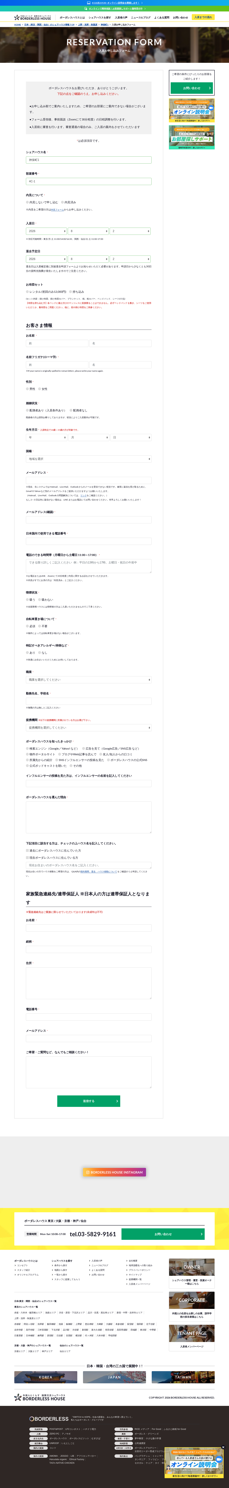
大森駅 (109, 1324)
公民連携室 (140, 1443)
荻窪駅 (130, 1324)
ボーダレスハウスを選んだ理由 (47, 797)
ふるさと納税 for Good (175, 1429)
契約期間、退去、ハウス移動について (99, 871)
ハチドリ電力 (89, 1429)
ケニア (149, 1463)
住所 (29, 963)
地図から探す (60, 1270)
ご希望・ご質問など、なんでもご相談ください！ (57, 1052)
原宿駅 (50, 1335)
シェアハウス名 (37, 152)
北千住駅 (150, 1324)
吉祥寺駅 (18, 1329)
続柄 (29, 941)
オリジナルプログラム (28, 1274)
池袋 (61, 1324)
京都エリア (19, 1351)
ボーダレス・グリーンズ (147, 1434)
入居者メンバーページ (139, 1284)
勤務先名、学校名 (38, 693)
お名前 (31, 335)
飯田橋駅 (51, 1324)
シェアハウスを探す (100, 17)
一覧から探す (60, 1274)
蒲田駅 (140, 1324)
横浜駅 (78, 1335)
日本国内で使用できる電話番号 (47, 533)
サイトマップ (135, 1274)
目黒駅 (69, 1335)
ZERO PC (54, 1434)
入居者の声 (121, 17)
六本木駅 (101, 1335)
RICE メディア (142, 1429)
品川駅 (66, 1329)
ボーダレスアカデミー (146, 1448)
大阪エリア (33, 1351)
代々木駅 (89, 1335)
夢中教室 (139, 1438)
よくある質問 (161, 17)
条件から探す (60, 1265)
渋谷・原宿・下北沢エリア (72, 1312)
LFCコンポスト (73, 1429)
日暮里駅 (18, 1335)
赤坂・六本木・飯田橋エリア (28, 1312)
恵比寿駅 (89, 1324)
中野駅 (153, 1329)
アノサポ (66, 1434)
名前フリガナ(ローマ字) (42, 357)
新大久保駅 (96, 1329)
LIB (72, 1456)
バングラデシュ (142, 1456)
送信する (100, 1101)
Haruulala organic (58, 1459)
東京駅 (143, 1329)
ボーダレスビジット (79, 1438)
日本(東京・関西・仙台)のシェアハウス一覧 (35, 1301)
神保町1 (106, 24)
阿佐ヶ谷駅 (29, 1324)
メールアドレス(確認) (40, 512)
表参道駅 (120, 1324)
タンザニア (140, 1459)
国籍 (29, 451)
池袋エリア (50, 1312)
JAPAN (114, 1377)
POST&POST (56, 1429)
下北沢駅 (55, 1329)
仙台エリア (65, 1351)
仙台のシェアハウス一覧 (71, 1345)
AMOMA (54, 1456)
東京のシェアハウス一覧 (26, 1306)
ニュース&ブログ (140, 17)
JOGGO (64, 1456)
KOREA (46, 1377)
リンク (83, 495)
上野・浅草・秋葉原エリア (27, 1318)
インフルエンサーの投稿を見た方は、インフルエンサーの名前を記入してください (79, 775)
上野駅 (78, 1324)
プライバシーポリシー (139, 1270)
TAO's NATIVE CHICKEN (62, 1463)
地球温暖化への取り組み (140, 1265)
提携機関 (59, 719)
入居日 (31, 223)
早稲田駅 (112, 1335)
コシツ (53, 1448)
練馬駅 (41, 1335)
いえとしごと (68, 1443)
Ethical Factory (76, 1459)
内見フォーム (57, 209)
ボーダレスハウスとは (72, 17)
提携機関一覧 (135, 1279)
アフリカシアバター (86, 1456)
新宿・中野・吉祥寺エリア (129, 1312)
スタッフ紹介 (23, 1270)
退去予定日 (33, 251)
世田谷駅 (109, 1329)
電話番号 (32, 1009)
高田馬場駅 (122, 1329)
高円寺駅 (30, 1329)
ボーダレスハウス (58, 1438)
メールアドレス (37, 472)
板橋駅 (69, 1324)
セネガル (139, 1463)
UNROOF (54, 1443)
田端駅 (134, 1329)
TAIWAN (183, 1377)
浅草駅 (41, 1324)
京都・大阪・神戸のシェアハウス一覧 (32, 1345)
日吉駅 (60, 1335)
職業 (29, 672)
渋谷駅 (75, 1329)
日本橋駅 (30, 1335)
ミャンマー (157, 1456)
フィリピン (153, 1459)
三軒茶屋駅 (43, 1329)
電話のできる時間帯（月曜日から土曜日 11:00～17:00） (63, 554)
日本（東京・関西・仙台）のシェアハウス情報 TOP (50, 24)
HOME (18, 24)
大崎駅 (100, 1324)
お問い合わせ (180, 17)
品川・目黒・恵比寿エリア (101, 1312)
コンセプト (22, 1265)
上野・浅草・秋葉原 (89, 24)
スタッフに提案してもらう (67, 1279)
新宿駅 (85, 1329)
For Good (156, 1429)
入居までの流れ (203, 17)
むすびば (96, 1438)
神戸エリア (47, 1351)
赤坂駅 (17, 1324)
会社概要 (133, 1260)
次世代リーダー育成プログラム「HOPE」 (155, 1451)
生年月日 (52, 429)
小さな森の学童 (153, 1438)
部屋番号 (32, 173)
